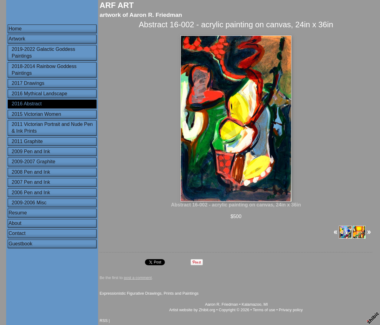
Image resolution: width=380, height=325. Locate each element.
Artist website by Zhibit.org (192, 310)
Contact (17, 233)
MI (266, 304)
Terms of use (264, 310)
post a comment (138, 277)
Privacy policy (291, 310)
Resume (18, 212)
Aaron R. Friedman (221, 304)
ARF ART (117, 5)
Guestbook (20, 243)
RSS (104, 320)
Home (15, 28)
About (15, 223)
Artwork (17, 38)
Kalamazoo (251, 304)
